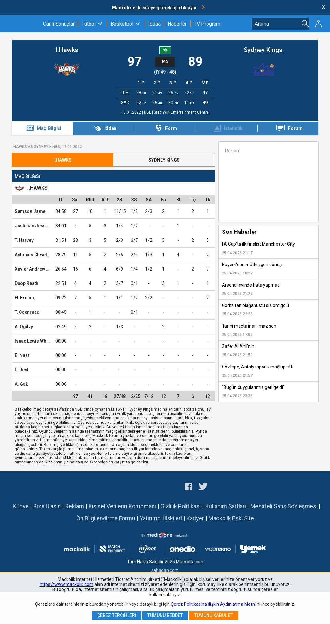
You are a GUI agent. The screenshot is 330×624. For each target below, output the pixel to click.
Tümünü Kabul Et (213, 615)
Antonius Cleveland (35, 254)
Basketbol (122, 24)
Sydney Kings (263, 49)
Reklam (74, 506)
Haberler (177, 24)
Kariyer (195, 518)
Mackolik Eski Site (231, 518)
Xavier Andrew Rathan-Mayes (45, 269)
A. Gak (21, 384)
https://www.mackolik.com (66, 584)
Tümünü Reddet (165, 615)
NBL (148, 112)
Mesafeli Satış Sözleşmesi (284, 506)
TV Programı (208, 24)
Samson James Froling (39, 211)
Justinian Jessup (33, 225)
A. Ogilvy (24, 326)
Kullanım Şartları (225, 506)
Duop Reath (26, 283)
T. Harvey (24, 240)
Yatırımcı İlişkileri (161, 518)
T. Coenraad (27, 312)
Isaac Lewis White (33, 341)
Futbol (89, 24)
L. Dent (21, 369)
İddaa (154, 24)
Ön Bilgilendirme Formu (105, 518)
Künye (21, 506)
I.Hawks (66, 49)
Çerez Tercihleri (116, 615)
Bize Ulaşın (47, 506)
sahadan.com (165, 570)
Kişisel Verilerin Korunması (122, 506)
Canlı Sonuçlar (59, 24)
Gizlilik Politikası (181, 506)
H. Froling (25, 297)
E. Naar (22, 355)
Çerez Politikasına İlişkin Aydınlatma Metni (213, 604)
